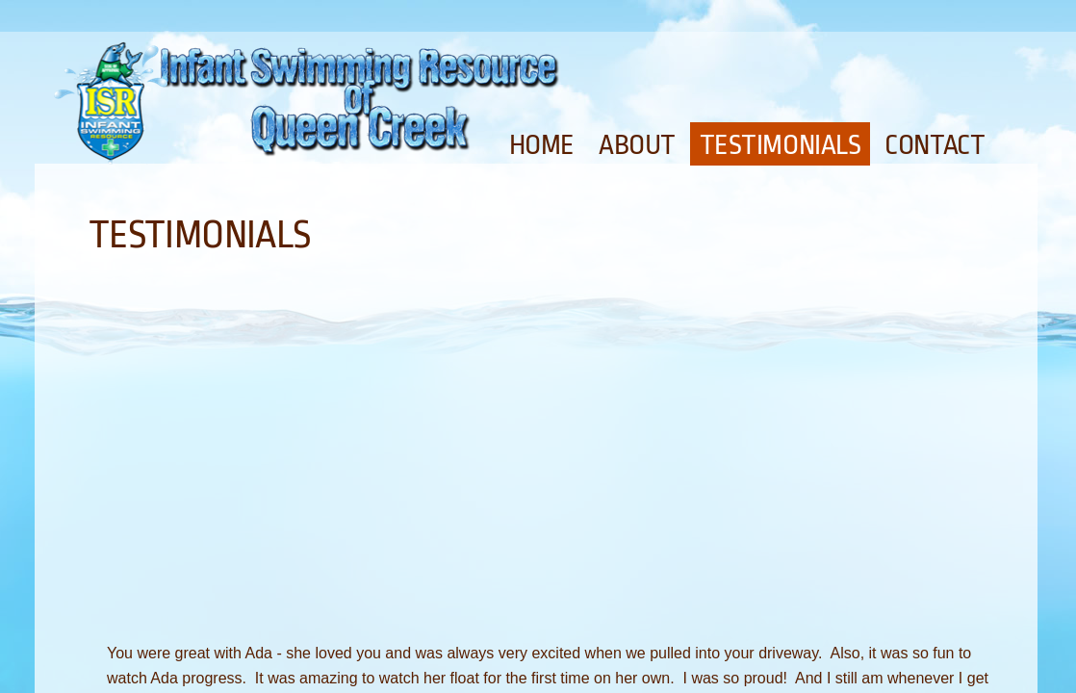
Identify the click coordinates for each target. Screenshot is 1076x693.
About (637, 145)
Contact (934, 145)
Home (542, 145)
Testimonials (780, 145)
